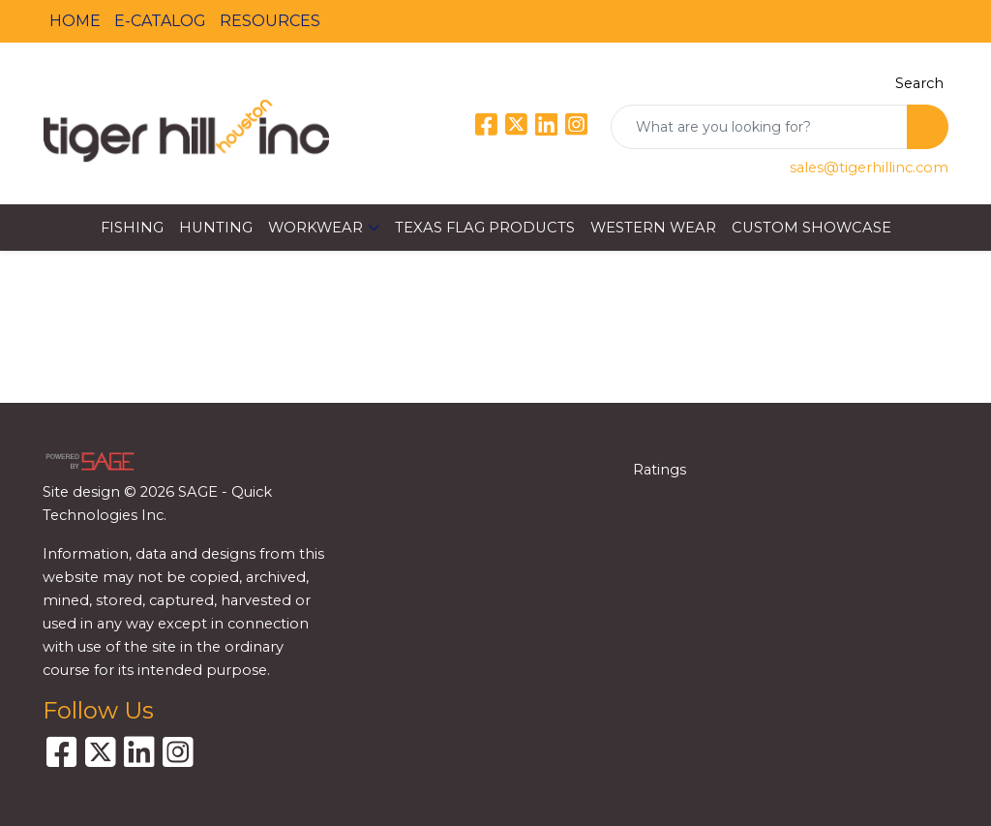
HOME (75, 21)
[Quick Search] (759, 127)
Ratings (659, 469)
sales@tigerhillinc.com (869, 167)
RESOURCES (270, 21)
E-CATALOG (160, 21)
